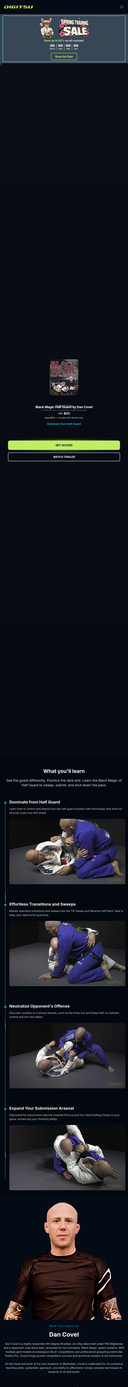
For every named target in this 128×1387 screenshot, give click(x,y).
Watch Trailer (64, 457)
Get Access (64, 445)
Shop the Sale (64, 56)
